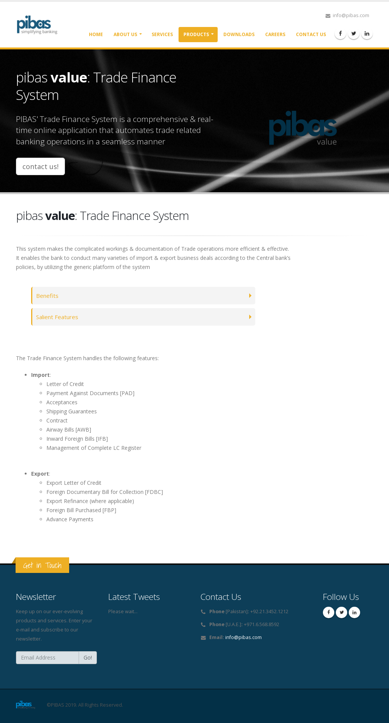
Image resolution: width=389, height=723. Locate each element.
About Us (125, 34)
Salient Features (58, 317)
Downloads (239, 34)
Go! (88, 657)
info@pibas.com (243, 637)
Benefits (47, 295)
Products (196, 34)
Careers (275, 34)
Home (96, 34)
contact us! (40, 166)
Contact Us (311, 34)
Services (162, 34)
